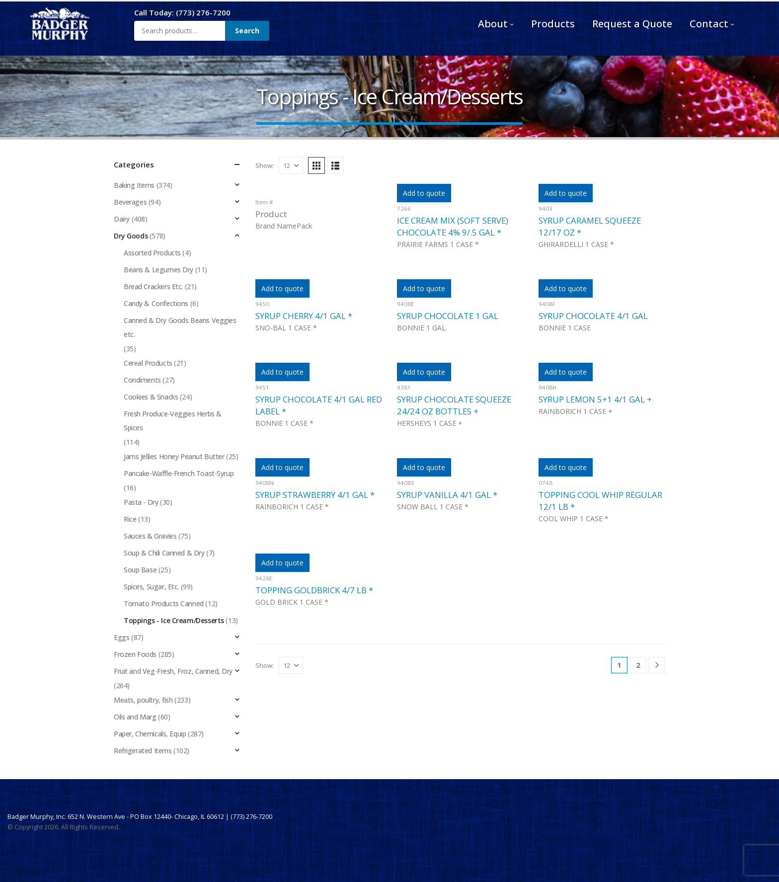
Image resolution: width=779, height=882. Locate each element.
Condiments (142, 380)
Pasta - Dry (141, 502)
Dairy (122, 219)
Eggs (121, 637)
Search (247, 30)
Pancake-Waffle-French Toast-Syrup (179, 473)
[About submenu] (512, 24)
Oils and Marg (135, 717)
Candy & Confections (156, 303)
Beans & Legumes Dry (158, 269)
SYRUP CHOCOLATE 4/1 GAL (593, 315)
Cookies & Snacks (151, 396)
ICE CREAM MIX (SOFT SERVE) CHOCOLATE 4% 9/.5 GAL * (452, 226)
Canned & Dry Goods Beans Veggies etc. (180, 327)
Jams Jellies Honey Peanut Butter (174, 456)
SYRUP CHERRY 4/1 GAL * (303, 315)
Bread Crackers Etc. (153, 286)
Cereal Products (148, 363)
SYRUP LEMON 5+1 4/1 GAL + (595, 399)
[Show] (291, 165)
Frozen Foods (135, 654)
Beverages (130, 202)
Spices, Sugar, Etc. (151, 586)
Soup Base (140, 569)
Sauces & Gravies (150, 536)
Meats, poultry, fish (143, 700)
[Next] (657, 665)
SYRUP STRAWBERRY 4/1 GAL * (315, 494)
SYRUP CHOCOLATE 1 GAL (447, 315)
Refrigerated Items (142, 750)
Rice (130, 519)
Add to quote (424, 193)
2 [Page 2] (638, 665)
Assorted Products (152, 252)
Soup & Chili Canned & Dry (164, 553)
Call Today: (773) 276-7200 (182, 12)
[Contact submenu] (732, 24)
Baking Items (134, 185)
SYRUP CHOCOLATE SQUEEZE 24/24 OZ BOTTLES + (454, 405)
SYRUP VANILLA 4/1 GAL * (447, 494)
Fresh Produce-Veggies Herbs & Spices (173, 420)
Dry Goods (131, 236)
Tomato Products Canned (164, 603)
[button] (316, 165)
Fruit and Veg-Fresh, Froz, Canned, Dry (173, 671)
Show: (264, 165)
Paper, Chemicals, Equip (150, 733)
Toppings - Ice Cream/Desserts (174, 620)
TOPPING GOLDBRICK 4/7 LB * (314, 590)
